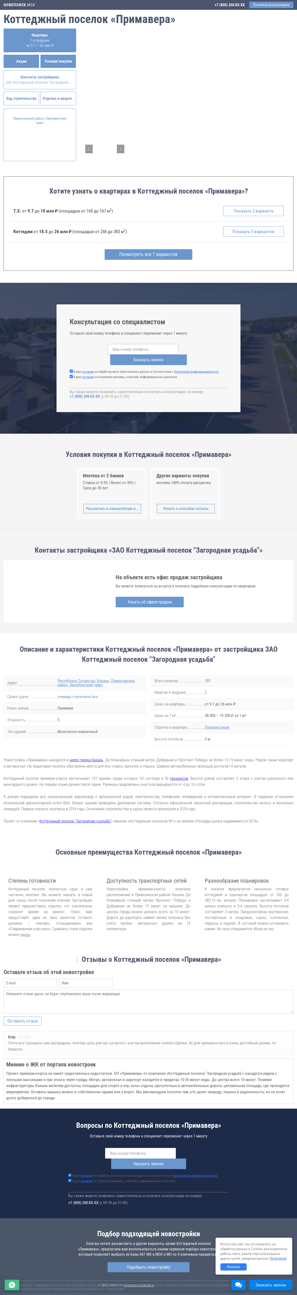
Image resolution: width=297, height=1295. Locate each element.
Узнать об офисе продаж (148, 591)
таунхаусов (179, 767)
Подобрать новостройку (148, 1245)
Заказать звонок (190, 349)
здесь (25, 924)
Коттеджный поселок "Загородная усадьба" (75, 810)
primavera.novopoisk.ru (139, 1264)
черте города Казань (86, 749)
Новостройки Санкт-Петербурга (25, 1277)
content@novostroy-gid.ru (150, 1288)
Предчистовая (217, 717)
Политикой (278, 1258)
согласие (88, 361)
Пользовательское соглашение (200, 1282)
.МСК (19, 5)
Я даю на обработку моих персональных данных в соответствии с (146, 361)
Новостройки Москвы (63, 1277)
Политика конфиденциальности (113, 1285)
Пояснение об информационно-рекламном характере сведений (47, 1285)
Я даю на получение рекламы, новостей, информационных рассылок (125, 366)
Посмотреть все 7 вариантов (149, 255)
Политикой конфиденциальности (196, 361)
